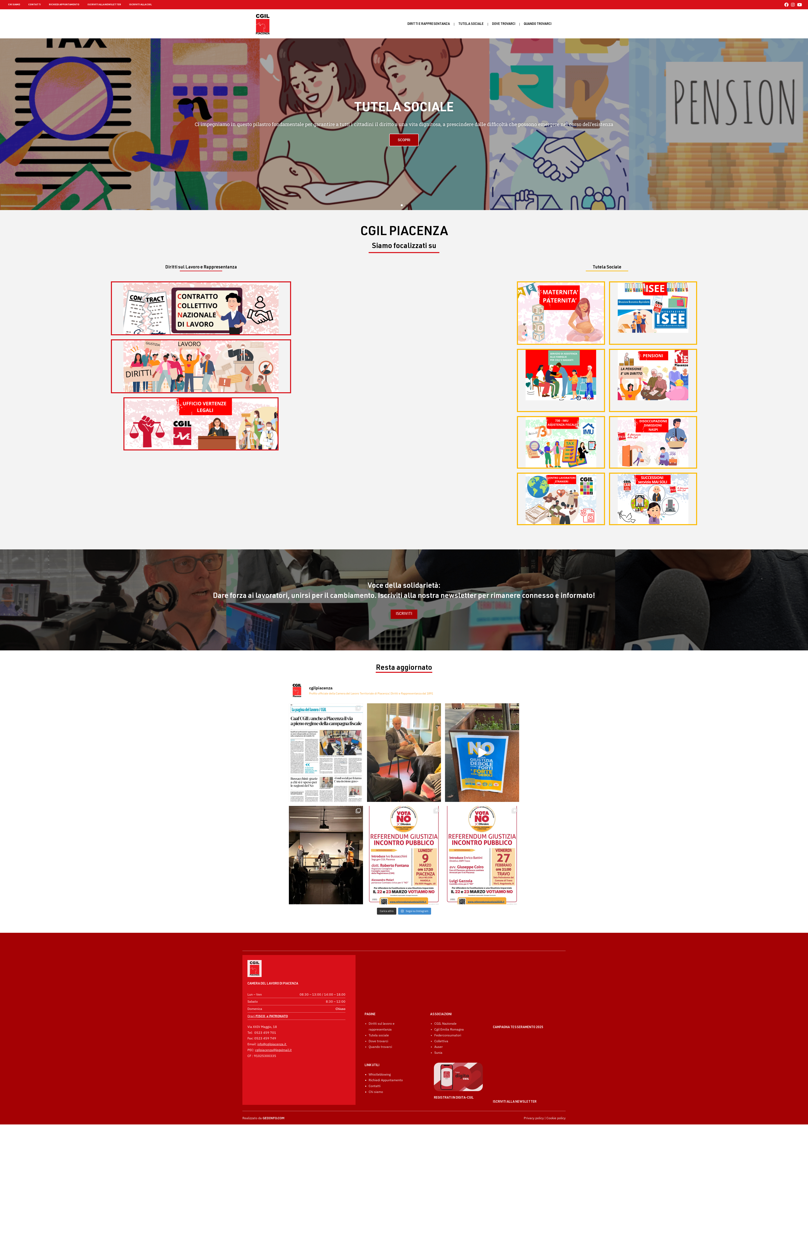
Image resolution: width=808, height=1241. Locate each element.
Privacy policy (534, 1118)
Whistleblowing (380, 1054)
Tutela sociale (471, 24)
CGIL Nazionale (445, 1003)
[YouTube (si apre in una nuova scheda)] (799, 5)
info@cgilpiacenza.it (271, 1033)
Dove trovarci (503, 24)
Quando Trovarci (537, 24)
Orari (267, 1005)
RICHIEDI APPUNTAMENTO (64, 4)
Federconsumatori (447, 1015)
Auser (438, 1026)
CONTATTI (34, 4)
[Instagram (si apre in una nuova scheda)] (793, 5)
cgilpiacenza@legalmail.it (273, 1039)
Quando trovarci (380, 1026)
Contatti (375, 1065)
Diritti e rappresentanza (428, 24)
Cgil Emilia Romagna (449, 1009)
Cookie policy (556, 1118)
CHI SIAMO (14, 4)
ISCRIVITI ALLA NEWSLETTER (104, 4)
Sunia (438, 1032)
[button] (402, 205)
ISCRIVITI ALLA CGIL (140, 4)
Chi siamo (376, 1071)
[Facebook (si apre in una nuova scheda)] (786, 5)
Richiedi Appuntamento (386, 1060)
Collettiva (441, 1020)
